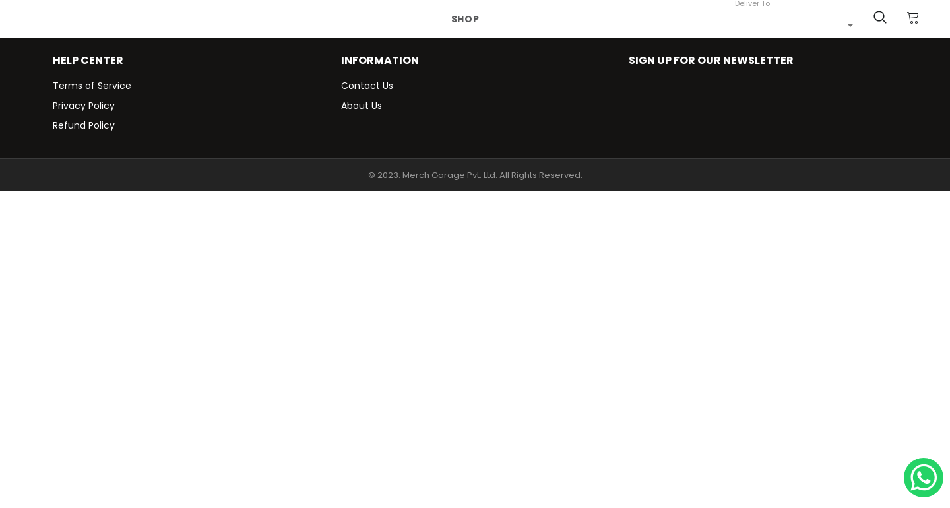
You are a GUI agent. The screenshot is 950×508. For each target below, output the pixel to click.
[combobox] (794, 24)
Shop (465, 19)
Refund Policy (84, 125)
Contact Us (367, 85)
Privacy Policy (84, 105)
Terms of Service (92, 85)
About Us (361, 105)
